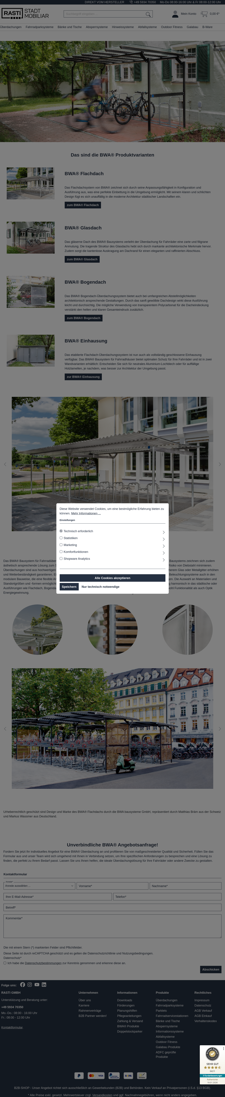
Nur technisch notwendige (100, 586)
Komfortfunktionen (76, 552)
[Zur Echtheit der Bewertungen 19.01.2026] (212, 1080)
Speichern (69, 586)
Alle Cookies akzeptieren (112, 578)
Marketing (70, 545)
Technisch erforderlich (78, 531)
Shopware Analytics (77, 558)
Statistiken (71, 538)
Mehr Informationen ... (86, 513)
